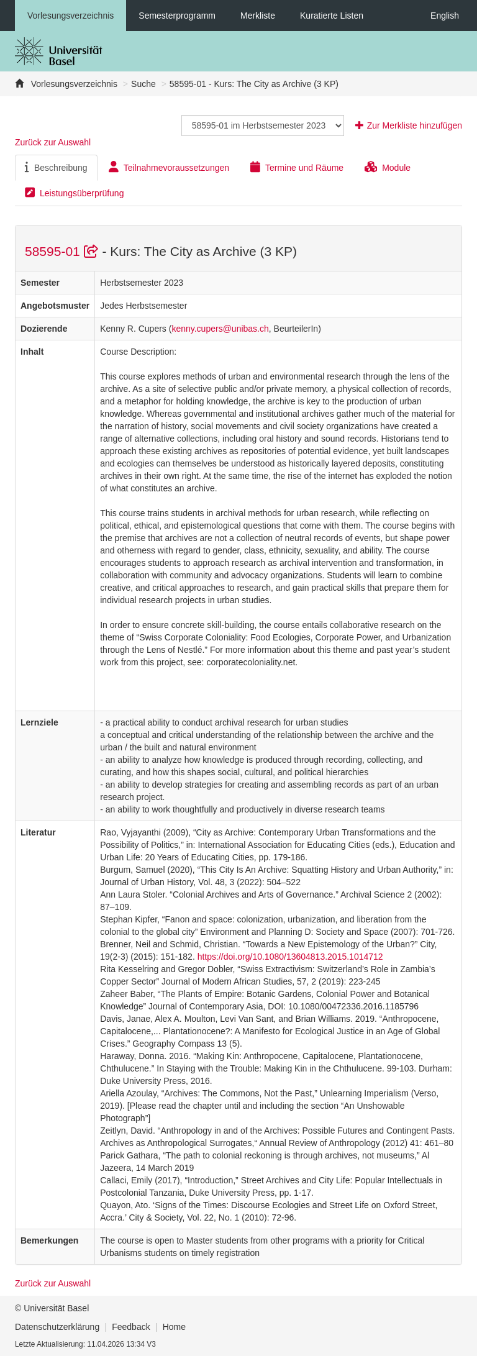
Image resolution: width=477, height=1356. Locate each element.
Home (174, 1327)
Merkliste (257, 15)
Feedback (131, 1327)
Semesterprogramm (177, 15)
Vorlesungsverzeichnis (70, 15)
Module (388, 167)
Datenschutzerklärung (57, 1327)
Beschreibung (56, 167)
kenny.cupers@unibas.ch (219, 329)
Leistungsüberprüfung (74, 192)
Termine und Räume (296, 167)
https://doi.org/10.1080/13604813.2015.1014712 (290, 957)
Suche (143, 84)
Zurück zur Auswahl (53, 142)
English (444, 15)
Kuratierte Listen (331, 15)
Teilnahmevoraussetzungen (169, 167)
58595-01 (63, 251)
